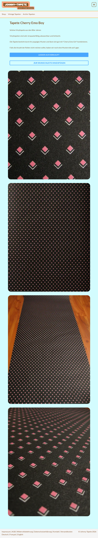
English (20, 534)
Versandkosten (66, 531)
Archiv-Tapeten (29, 14)
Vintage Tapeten (14, 14)
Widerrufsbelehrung (25, 531)
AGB (14, 531)
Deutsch (5, 534)
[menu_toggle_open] (94, 4)
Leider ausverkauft (49, 55)
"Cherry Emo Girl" (70, 42)
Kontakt (56, 531)
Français (13, 534)
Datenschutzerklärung (43, 531)
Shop (4, 14)
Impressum (6, 531)
